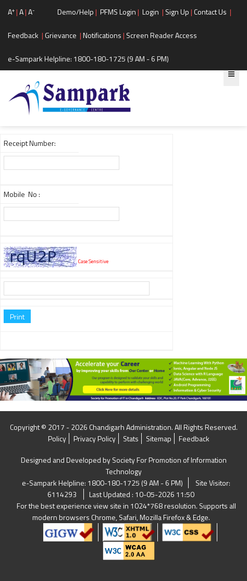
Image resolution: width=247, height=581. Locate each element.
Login (150, 11)
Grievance (61, 35)
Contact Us (210, 11)
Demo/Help (75, 11)
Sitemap (158, 438)
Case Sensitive (93, 261)
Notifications (102, 35)
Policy (57, 438)
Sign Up (177, 11)
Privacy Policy (94, 438)
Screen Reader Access (161, 35)
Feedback (23, 35)
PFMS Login (118, 11)
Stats (131, 438)
